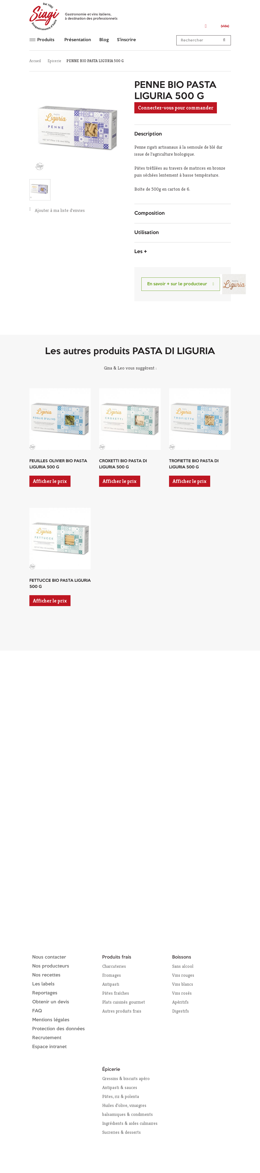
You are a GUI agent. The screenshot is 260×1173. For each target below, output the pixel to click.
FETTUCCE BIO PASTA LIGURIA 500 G (60, 584)
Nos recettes (46, 975)
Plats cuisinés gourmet (123, 1002)
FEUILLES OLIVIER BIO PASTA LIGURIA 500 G (58, 464)
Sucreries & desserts (121, 1132)
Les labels (43, 984)
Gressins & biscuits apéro (126, 1078)
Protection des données (58, 1029)
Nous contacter (49, 957)
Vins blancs (182, 984)
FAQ (37, 1011)
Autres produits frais (121, 1011)
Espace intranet (49, 1047)
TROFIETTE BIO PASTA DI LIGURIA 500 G (194, 464)
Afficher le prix (50, 481)
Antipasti (110, 984)
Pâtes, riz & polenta (120, 1096)
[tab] (182, 134)
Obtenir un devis (50, 1002)
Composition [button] (149, 213)
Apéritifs (180, 1002)
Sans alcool (182, 966)
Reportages (44, 993)
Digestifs (180, 1011)
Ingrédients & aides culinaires (130, 1123)
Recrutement (46, 1038)
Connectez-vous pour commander (175, 107)
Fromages (111, 975)
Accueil (35, 60)
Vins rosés (182, 993)
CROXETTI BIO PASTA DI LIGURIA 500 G (123, 464)
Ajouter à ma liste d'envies (57, 210)
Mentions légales (50, 1020)
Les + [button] (140, 251)
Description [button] (148, 134)
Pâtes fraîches (115, 993)
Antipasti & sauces (119, 1087)
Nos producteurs (50, 966)
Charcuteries (114, 966)
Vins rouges (183, 975)
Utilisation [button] (146, 232)
